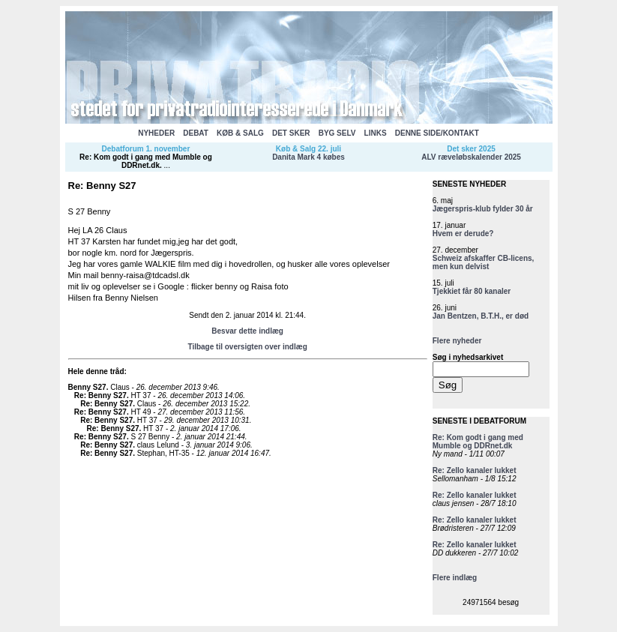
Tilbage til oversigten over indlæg (247, 347)
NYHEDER (156, 133)
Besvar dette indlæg (247, 331)
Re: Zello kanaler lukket (475, 470)
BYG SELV (337, 133)
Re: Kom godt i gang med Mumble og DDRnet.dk (145, 161)
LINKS (375, 133)
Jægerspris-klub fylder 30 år (483, 209)
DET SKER (291, 133)
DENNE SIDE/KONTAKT (437, 133)
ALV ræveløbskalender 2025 (471, 157)
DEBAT (195, 133)
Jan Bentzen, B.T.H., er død (481, 316)
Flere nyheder (457, 341)
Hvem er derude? (463, 233)
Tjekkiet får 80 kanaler (472, 291)
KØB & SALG (240, 133)
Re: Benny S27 (100, 395)
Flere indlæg (455, 578)
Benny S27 (87, 387)
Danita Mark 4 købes (308, 157)
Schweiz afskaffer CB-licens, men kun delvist (484, 262)
